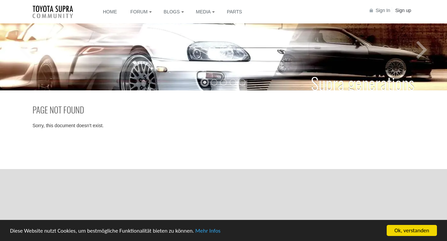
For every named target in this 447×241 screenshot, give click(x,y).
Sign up (403, 10)
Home (110, 11)
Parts (234, 11)
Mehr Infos (207, 230)
